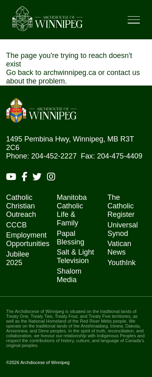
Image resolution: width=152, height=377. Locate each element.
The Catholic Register (121, 205)
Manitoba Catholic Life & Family (72, 210)
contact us (123, 73)
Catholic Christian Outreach (21, 205)
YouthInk (121, 263)
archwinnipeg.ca (69, 73)
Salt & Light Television (75, 256)
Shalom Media (69, 275)
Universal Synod (122, 229)
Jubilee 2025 (17, 258)
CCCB (16, 225)
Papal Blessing (70, 237)
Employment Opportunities (27, 239)
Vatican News (119, 248)
